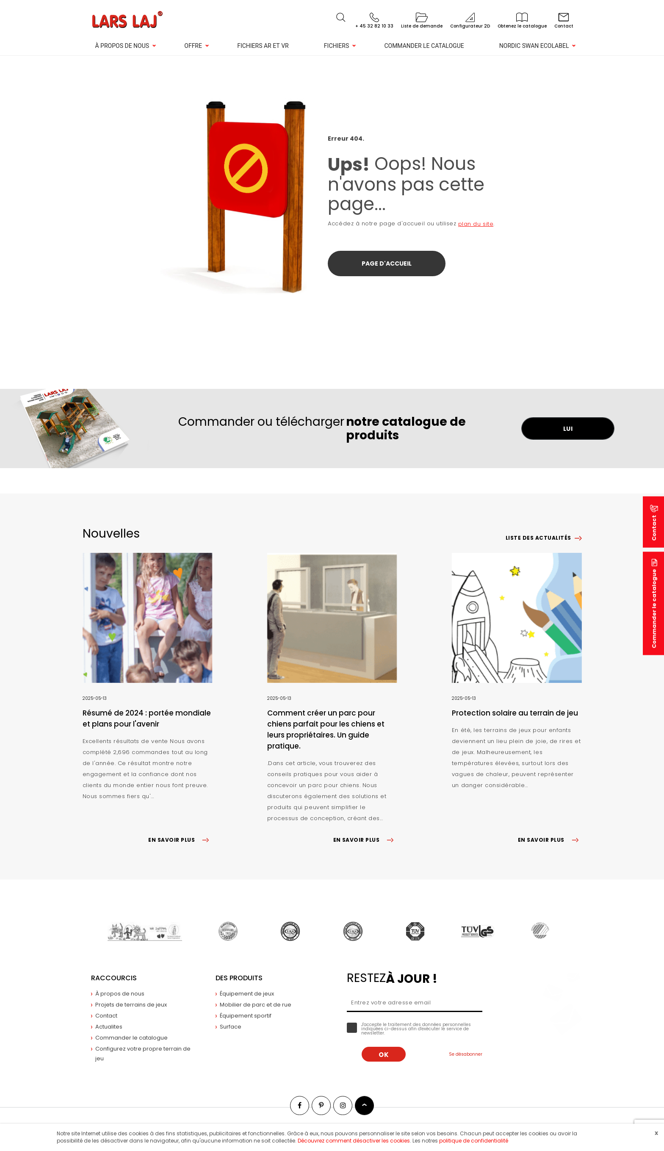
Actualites (108, 1027)
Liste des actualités (538, 537)
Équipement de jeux (247, 994)
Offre (193, 45)
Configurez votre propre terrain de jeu (143, 1053)
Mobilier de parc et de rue (255, 1005)
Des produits (239, 978)
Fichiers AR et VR (263, 45)
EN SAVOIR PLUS (180, 839)
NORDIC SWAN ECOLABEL (534, 45)
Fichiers (336, 45)
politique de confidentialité (473, 1140)
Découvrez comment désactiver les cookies (354, 1140)
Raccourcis (114, 978)
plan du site (475, 224)
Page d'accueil (387, 263)
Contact (106, 1016)
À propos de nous (122, 45)
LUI (568, 428)
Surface (230, 1027)
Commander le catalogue (424, 45)
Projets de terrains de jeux (131, 1005)
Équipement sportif (245, 1016)
